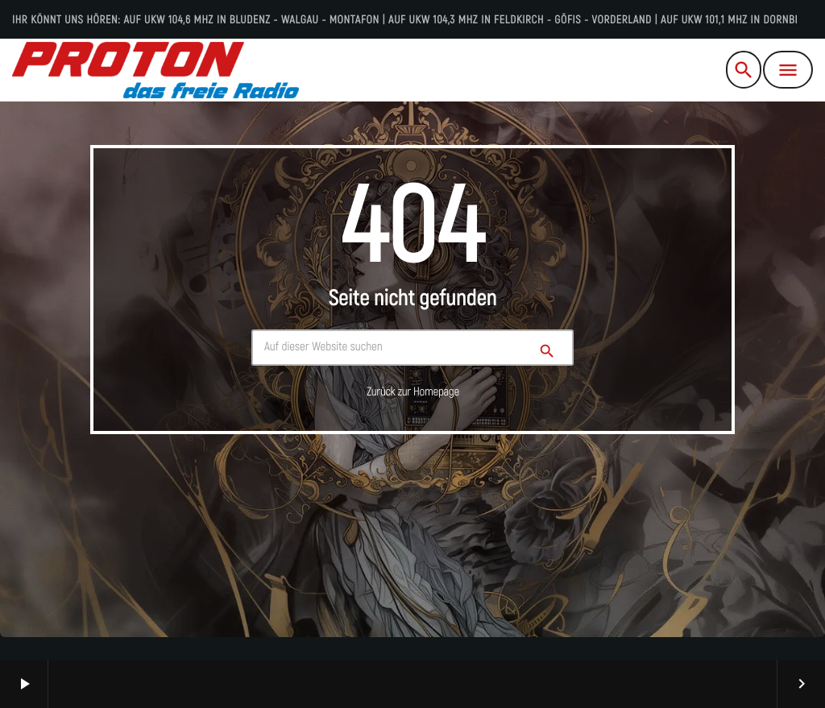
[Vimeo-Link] (155, 70)
